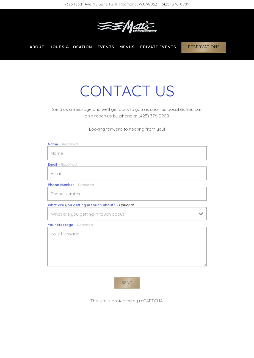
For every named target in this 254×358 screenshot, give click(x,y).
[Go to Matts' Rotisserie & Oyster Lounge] (111, 4)
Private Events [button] (158, 46)
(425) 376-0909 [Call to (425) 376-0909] (175, 4)
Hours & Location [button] (70, 46)
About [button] (37, 46)
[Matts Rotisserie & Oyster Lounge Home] (127, 26)
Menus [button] (127, 46)
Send (127, 283)
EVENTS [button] (106, 46)
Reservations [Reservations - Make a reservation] (204, 46)
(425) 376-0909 (154, 116)
